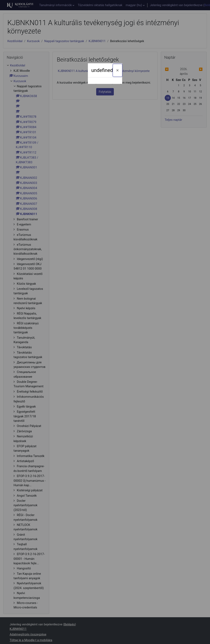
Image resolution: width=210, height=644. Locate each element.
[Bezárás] (117, 70)
